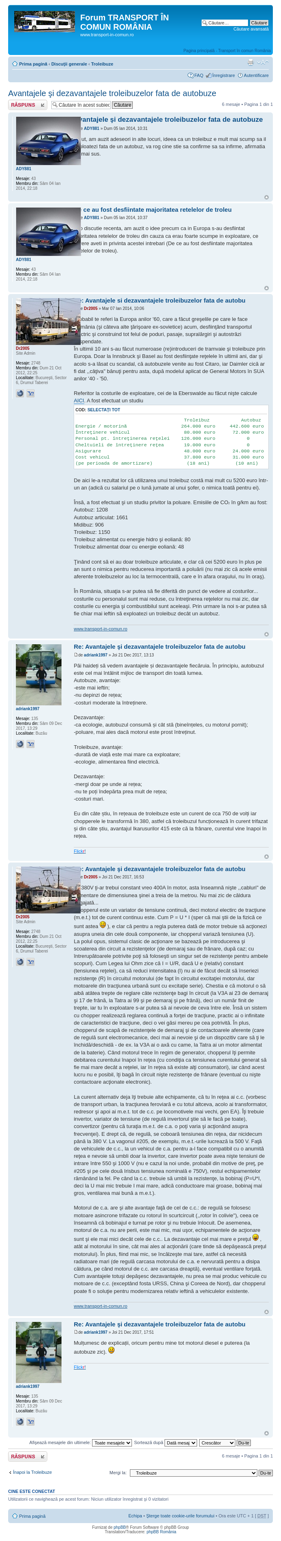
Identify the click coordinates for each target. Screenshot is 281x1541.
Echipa (135, 1515)
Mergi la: (118, 1472)
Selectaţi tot (104, 410)
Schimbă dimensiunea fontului (263, 62)
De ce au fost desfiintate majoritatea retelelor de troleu (153, 209)
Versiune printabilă (250, 62)
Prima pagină (33, 63)
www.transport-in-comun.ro (100, 628)
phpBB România (161, 1532)
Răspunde (27, 105)
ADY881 (91, 128)
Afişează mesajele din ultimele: (80, 1442)
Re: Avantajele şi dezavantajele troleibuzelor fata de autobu (160, 646)
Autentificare (256, 75)
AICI (79, 400)
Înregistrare (223, 75)
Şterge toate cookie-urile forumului (180, 1515)
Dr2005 (90, 308)
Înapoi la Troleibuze (32, 1472)
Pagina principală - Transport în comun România (227, 50)
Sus (266, 197)
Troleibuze (102, 63)
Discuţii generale (69, 63)
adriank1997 (96, 655)
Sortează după (165, 1442)
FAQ (198, 75)
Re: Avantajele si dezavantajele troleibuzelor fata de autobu (160, 300)
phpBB (120, 1527)
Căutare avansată (251, 28)
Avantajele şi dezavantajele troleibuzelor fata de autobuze (112, 93)
